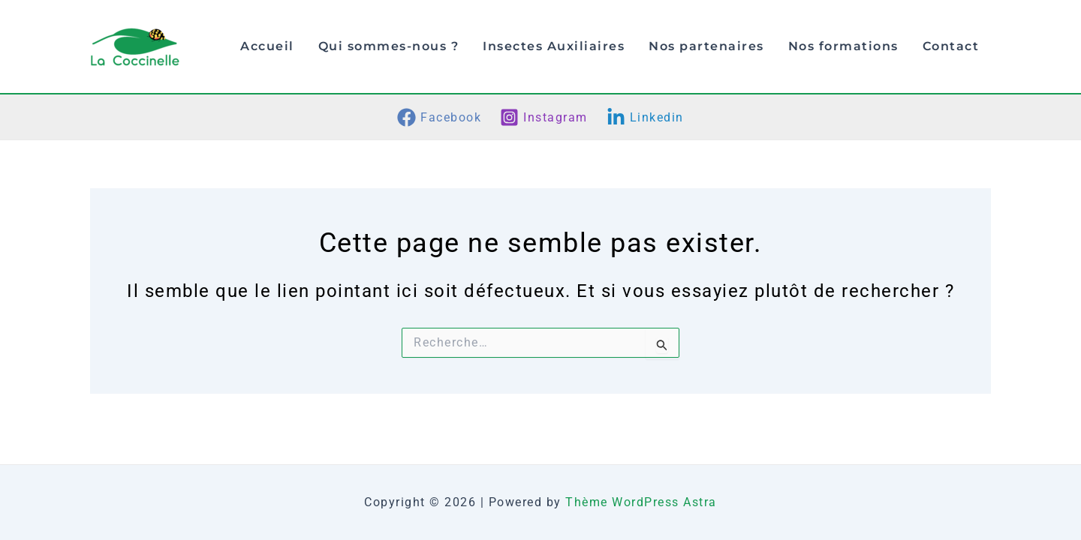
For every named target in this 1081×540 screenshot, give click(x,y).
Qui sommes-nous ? (388, 46)
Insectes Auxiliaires (554, 46)
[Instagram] (543, 117)
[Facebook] (439, 117)
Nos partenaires (706, 46)
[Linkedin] (644, 117)
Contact (951, 46)
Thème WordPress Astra (641, 502)
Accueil (267, 46)
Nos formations (843, 46)
